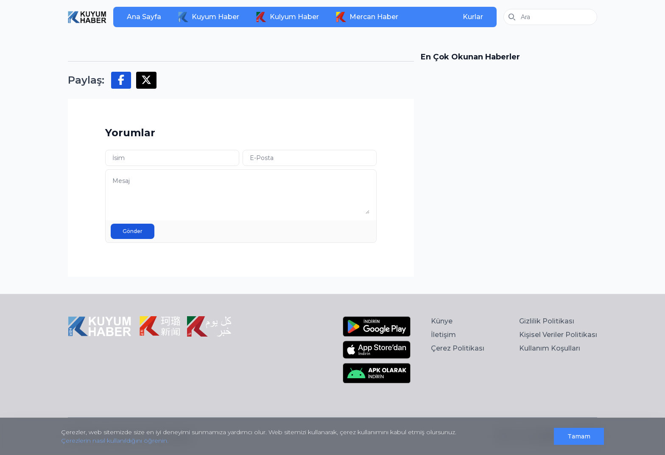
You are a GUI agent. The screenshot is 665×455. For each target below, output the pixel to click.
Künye (442, 321)
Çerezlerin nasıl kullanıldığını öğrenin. (114, 440)
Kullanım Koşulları (549, 348)
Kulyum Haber (287, 17)
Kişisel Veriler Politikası (558, 335)
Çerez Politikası (457, 348)
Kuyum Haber (208, 17)
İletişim (443, 335)
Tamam (578, 436)
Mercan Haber (367, 17)
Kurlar (473, 17)
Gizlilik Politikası (546, 321)
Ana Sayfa (144, 17)
